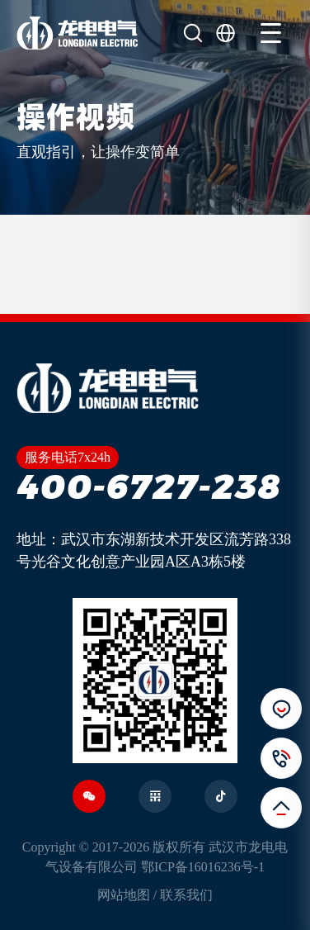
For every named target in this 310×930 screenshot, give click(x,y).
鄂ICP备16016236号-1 (203, 867)
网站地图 (123, 895)
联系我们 (186, 895)
